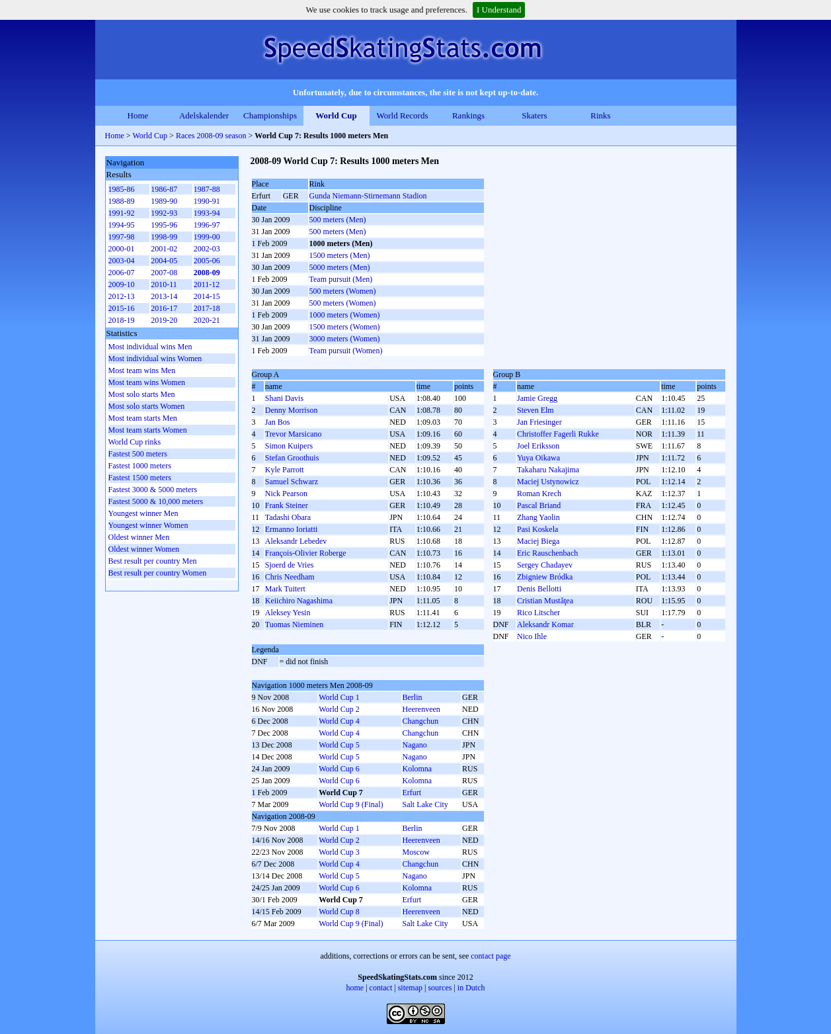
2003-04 (121, 260)
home (355, 987)
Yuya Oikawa (538, 457)
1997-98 (121, 236)
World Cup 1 (339, 697)
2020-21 (207, 320)
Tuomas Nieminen (294, 624)
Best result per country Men (152, 561)
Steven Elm (535, 410)
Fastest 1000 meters (139, 465)
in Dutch (471, 987)
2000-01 (121, 248)
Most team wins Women (146, 382)
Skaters (534, 115)
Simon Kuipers (289, 446)
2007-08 (164, 272)
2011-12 (207, 284)
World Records (402, 115)
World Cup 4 (339, 721)
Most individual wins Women (155, 358)
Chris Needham (290, 577)
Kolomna (417, 768)
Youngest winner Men (143, 513)
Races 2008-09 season (211, 135)
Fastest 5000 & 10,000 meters (156, 501)
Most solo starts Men (141, 394)
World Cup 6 (339, 768)
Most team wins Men (142, 370)
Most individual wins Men (150, 346)
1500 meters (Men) (339, 255)
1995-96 (164, 225)
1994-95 (121, 225)
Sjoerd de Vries (289, 565)
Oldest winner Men (139, 537)
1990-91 (207, 201)
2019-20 (164, 320)
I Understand (499, 10)
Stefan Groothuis (292, 457)
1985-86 (121, 189)
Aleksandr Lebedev (296, 541)
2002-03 (207, 248)
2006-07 (121, 272)
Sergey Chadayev (545, 565)
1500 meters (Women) (344, 326)
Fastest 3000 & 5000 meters (153, 489)
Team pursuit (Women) (346, 350)
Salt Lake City (425, 804)
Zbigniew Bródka (545, 577)
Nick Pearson (286, 493)
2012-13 (121, 296)
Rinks (600, 115)
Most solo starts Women (146, 406)
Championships (270, 115)
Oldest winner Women (143, 549)
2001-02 (164, 248)
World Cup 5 (339, 745)
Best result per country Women (157, 573)
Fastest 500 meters (137, 453)
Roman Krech (539, 493)
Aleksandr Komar (545, 624)
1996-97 (207, 225)
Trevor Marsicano (293, 434)
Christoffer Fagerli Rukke (558, 434)
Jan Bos (277, 422)
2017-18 (207, 308)
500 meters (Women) (342, 291)
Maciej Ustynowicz (548, 481)
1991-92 (121, 213)
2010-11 (164, 284)
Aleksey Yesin (288, 612)
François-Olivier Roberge (305, 553)
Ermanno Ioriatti (291, 529)
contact (381, 987)
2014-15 (207, 296)
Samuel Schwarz (291, 481)
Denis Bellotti (539, 588)
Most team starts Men (142, 418)
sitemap (410, 987)
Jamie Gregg (537, 398)
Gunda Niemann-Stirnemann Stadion (368, 195)
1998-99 (164, 236)
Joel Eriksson (538, 446)
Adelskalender (204, 115)
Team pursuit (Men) (341, 279)
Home (138, 115)
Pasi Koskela (537, 529)
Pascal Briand (539, 505)
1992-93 (164, 213)
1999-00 (207, 236)
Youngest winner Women (148, 525)
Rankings (468, 115)
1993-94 (207, 213)
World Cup (336, 115)
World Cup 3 (339, 852)
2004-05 (164, 260)
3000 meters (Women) (344, 338)
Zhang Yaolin (538, 517)
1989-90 (164, 201)
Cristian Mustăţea (545, 600)
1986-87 (164, 189)
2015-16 (121, 308)
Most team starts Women (147, 430)
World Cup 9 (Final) (351, 804)
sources (440, 987)
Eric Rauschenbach (547, 553)
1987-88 (207, 189)
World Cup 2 (339, 709)
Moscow (416, 852)
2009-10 (121, 284)
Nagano (415, 745)
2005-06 (207, 260)
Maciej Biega (538, 541)
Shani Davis (284, 398)
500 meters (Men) (337, 219)
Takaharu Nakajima (548, 469)
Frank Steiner (286, 505)
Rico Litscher (538, 612)
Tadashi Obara (288, 517)
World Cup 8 (339, 911)
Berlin (412, 697)
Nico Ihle (532, 636)
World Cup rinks (134, 442)
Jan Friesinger (539, 422)
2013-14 (164, 296)
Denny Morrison (291, 410)
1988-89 (121, 201)
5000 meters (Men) (339, 267)
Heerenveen (421, 709)
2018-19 (121, 320)
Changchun (421, 721)
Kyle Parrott (284, 469)
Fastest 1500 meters (139, 477)
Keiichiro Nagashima (299, 600)
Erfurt (412, 792)
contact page (490, 956)
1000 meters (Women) (344, 315)
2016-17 (164, 308)
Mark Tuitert (285, 588)
